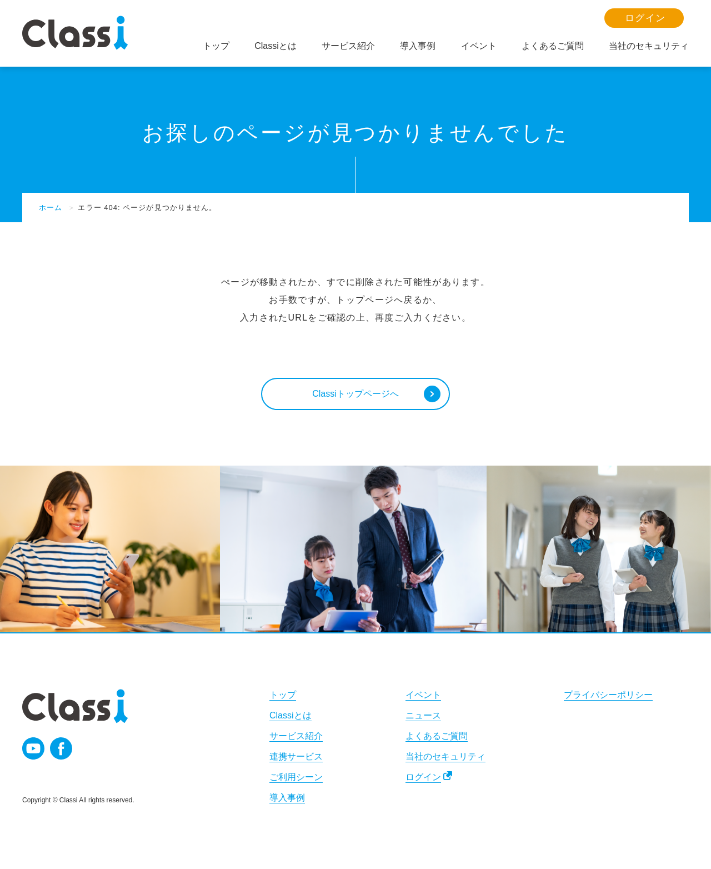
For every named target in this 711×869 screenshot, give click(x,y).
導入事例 (287, 798)
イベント (423, 696)
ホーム (50, 207)
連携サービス (296, 757)
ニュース (423, 716)
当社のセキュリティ (445, 757)
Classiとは (290, 716)
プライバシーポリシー (608, 696)
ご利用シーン (296, 778)
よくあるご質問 (436, 737)
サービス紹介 (296, 737)
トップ (282, 696)
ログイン (423, 778)
